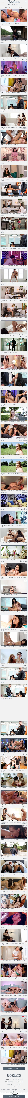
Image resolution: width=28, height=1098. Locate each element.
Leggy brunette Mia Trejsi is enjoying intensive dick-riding (14, 518)
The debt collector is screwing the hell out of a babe (14, 241)
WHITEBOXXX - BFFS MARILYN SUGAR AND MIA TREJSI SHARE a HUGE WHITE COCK (14, 815)
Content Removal (14, 1087)
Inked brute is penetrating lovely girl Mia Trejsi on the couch (14, 137)
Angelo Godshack (23, 440)
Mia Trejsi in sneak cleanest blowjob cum (14, 16)
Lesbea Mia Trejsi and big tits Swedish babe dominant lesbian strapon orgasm (14, 832)
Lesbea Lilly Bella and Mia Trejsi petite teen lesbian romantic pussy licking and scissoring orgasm (14, 798)
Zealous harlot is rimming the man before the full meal (14, 172)
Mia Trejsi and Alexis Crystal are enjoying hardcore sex (14, 553)
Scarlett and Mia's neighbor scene (14, 622)
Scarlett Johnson (23, 630)
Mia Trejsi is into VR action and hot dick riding (14, 189)
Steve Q (25, 665)
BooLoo (14, 1075)
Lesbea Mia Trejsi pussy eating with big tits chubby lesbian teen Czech (14, 1040)
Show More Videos (13, 1068)
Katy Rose (24, 754)
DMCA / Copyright (18, 1079)
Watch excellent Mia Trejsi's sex (14, 345)
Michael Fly (24, 24)
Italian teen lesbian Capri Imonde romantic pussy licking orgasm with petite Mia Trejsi (14, 1005)
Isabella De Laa (23, 180)
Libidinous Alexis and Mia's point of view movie (14, 466)
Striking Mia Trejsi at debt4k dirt (14, 728)
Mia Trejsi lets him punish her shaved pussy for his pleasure (14, 258)
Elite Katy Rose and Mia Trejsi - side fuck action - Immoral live (14, 867)
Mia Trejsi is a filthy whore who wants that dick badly (14, 919)
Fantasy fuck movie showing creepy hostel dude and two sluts (14, 68)
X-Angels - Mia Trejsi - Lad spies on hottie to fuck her (14, 953)
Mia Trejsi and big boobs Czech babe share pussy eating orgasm (14, 1057)
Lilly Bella (25, 806)
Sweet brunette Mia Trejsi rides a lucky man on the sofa (14, 605)
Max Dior (25, 59)
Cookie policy (19, 1082)
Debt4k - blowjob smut (14, 691)
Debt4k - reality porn (14, 849)
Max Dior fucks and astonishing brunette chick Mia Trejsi (14, 639)
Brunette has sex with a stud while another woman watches (14, 206)
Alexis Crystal (24, 422)
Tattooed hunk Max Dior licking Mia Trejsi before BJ (14, 51)
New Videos (7, 7)
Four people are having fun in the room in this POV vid (14, 656)
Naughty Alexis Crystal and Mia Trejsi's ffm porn (14, 414)
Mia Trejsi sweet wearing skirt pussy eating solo (14, 362)
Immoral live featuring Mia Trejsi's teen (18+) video (14, 884)
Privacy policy (10, 1084)
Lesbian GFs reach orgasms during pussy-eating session (14, 85)
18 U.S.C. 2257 (9, 1082)
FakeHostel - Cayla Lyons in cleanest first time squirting (14, 483)
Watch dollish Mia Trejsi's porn (14, 397)
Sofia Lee (25, 1048)
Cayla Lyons (24, 492)
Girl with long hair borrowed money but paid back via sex (14, 379)
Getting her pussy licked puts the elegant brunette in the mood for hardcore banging (14, 936)
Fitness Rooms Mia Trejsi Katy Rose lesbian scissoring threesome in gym (14, 971)
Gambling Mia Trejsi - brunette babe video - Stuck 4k (14, 763)
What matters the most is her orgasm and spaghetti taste (14, 293)
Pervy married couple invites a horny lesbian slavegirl (14, 120)
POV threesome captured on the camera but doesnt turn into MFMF (14, 780)
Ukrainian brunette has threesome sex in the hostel (14, 224)
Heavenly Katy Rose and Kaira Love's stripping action (14, 746)
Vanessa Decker (23, 94)
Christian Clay (24, 128)
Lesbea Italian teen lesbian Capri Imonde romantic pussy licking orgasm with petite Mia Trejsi (14, 988)
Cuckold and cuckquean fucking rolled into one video (14, 535)
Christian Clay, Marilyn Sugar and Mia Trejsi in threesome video (14, 328)
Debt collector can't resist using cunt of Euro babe (14, 103)
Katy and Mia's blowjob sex (14, 901)
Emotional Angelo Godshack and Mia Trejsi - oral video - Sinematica (14, 431)
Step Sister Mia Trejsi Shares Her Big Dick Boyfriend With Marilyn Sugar (14, 1022)
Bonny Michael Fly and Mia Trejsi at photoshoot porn (14, 501)
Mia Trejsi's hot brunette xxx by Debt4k (14, 674)
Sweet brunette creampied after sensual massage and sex (14, 276)
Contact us (8, 1079)
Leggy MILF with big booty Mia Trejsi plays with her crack (14, 570)
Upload (19, 1084)
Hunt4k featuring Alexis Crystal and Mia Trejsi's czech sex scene (14, 449)
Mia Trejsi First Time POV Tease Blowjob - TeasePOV (14, 154)
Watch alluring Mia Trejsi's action (14, 587)
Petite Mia (24, 996)
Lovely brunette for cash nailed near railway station (14, 33)
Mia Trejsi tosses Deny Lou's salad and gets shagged (14, 310)
